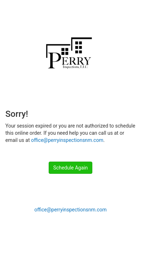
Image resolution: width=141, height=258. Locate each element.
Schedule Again (70, 168)
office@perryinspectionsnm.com (67, 140)
